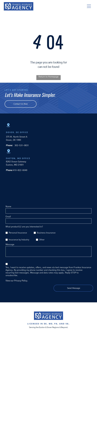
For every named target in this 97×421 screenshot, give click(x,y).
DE (45, 323)
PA (56, 323)
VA (67, 323)
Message (10, 244)
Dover (49, 327)
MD (51, 323)
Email (8, 217)
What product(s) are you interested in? (24, 227)
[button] (89, 6)
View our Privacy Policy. (17, 281)
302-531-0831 (22, 145)
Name (8, 206)
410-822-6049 (20, 170)
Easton (42, 327)
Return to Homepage (48, 77)
